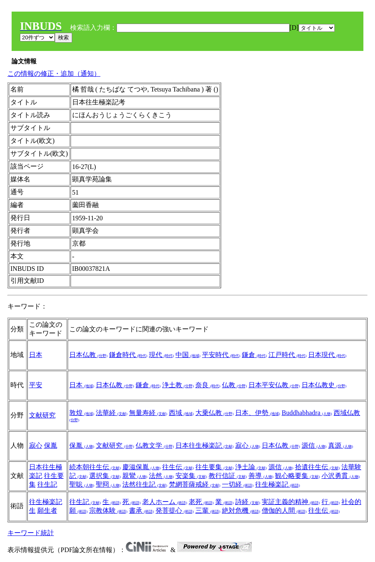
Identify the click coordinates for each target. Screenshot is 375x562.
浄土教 (178, 384)
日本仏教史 (324, 384)
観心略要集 (297, 475)
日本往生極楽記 (204, 445)
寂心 (35, 445)
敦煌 (81, 412)
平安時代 (221, 354)
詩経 (247, 501)
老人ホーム (164, 501)
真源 (340, 445)
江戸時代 (287, 354)
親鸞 (134, 475)
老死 (201, 501)
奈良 (207, 384)
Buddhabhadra (307, 412)
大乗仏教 (214, 412)
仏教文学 (155, 445)
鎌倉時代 (128, 354)
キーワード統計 (30, 532)
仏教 (234, 384)
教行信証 (228, 475)
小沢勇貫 (340, 475)
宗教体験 (108, 510)
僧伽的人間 (284, 510)
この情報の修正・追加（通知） (53, 73)
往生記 (47, 484)
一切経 (237, 484)
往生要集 (214, 466)
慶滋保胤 (141, 466)
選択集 (105, 475)
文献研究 (42, 415)
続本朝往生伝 (95, 466)
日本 (35, 354)
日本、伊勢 (257, 412)
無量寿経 (148, 412)
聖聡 (81, 484)
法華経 (111, 412)
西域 (181, 412)
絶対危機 (241, 510)
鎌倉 (254, 354)
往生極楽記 (277, 484)
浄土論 (251, 466)
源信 (314, 445)
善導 (260, 475)
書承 (141, 510)
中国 (187, 354)
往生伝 (178, 466)
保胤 (50, 445)
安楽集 (191, 475)
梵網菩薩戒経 (194, 484)
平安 (35, 384)
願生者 (47, 510)
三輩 (207, 510)
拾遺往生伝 (317, 466)
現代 (161, 354)
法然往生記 (144, 484)
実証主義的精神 (291, 501)
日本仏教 (88, 354)
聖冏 (108, 484)
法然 (161, 475)
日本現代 (327, 354)
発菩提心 (175, 510)
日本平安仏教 (274, 384)
